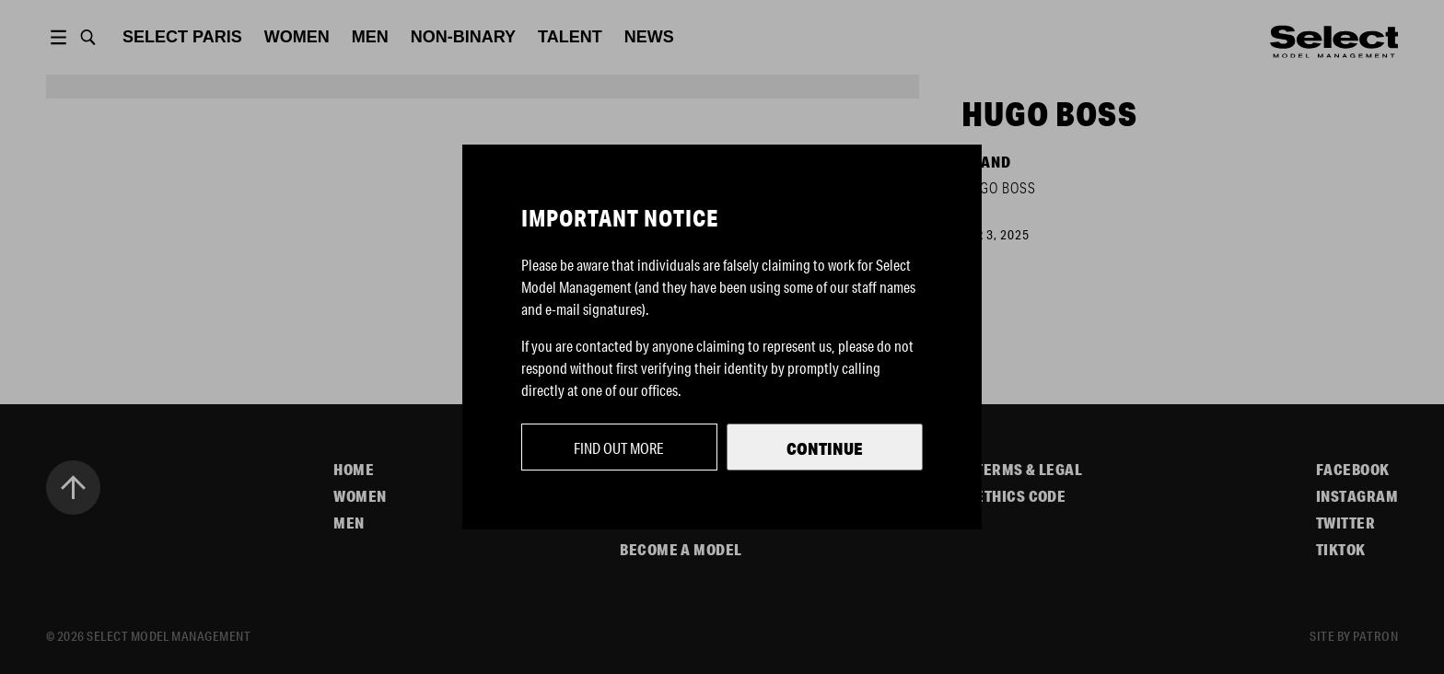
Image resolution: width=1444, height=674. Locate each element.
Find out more (619, 448)
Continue (824, 448)
